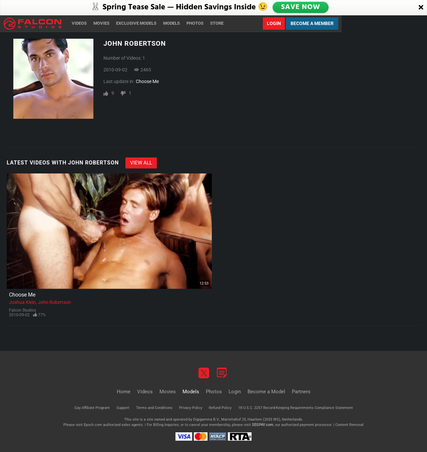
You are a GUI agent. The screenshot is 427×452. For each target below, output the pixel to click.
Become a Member (312, 23)
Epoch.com (93, 425)
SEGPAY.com (262, 425)
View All (141, 163)
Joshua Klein (22, 302)
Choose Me (147, 81)
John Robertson (54, 302)
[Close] (421, 7)
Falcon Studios (22, 310)
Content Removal (349, 425)
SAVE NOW (301, 7)
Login (274, 23)
